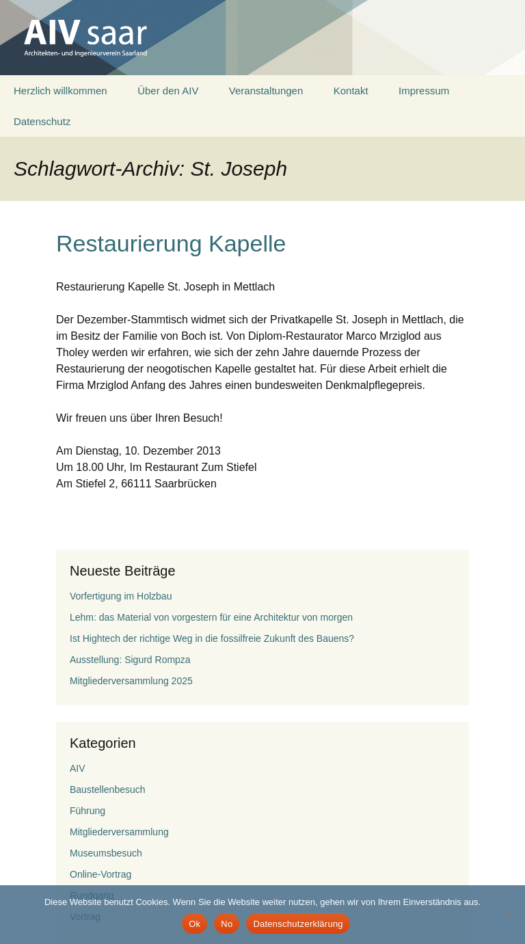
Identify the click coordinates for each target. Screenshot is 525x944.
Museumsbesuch (106, 853)
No (226, 924)
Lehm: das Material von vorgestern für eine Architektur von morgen (211, 617)
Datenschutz (42, 121)
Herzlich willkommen (60, 90)
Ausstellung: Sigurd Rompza (130, 659)
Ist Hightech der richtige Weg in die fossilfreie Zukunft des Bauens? (212, 638)
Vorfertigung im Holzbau (121, 596)
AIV (77, 768)
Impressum (424, 90)
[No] (508, 914)
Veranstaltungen (266, 90)
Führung (87, 810)
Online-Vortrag (100, 874)
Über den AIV (167, 90)
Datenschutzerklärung (297, 924)
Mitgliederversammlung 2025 (131, 680)
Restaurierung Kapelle (171, 243)
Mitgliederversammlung (119, 831)
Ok (194, 924)
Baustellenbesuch (108, 789)
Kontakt (351, 90)
